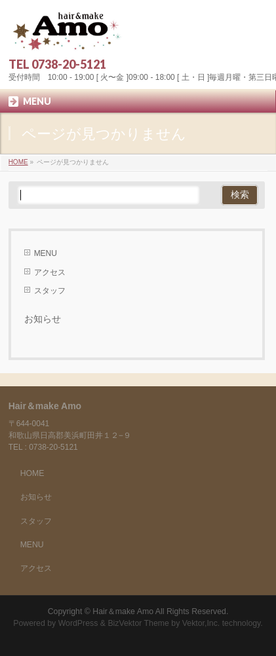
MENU (45, 253)
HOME (32, 473)
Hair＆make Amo (122, 611)
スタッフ (50, 290)
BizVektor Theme (138, 623)
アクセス (50, 272)
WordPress (78, 623)
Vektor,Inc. (201, 623)
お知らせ (42, 319)
